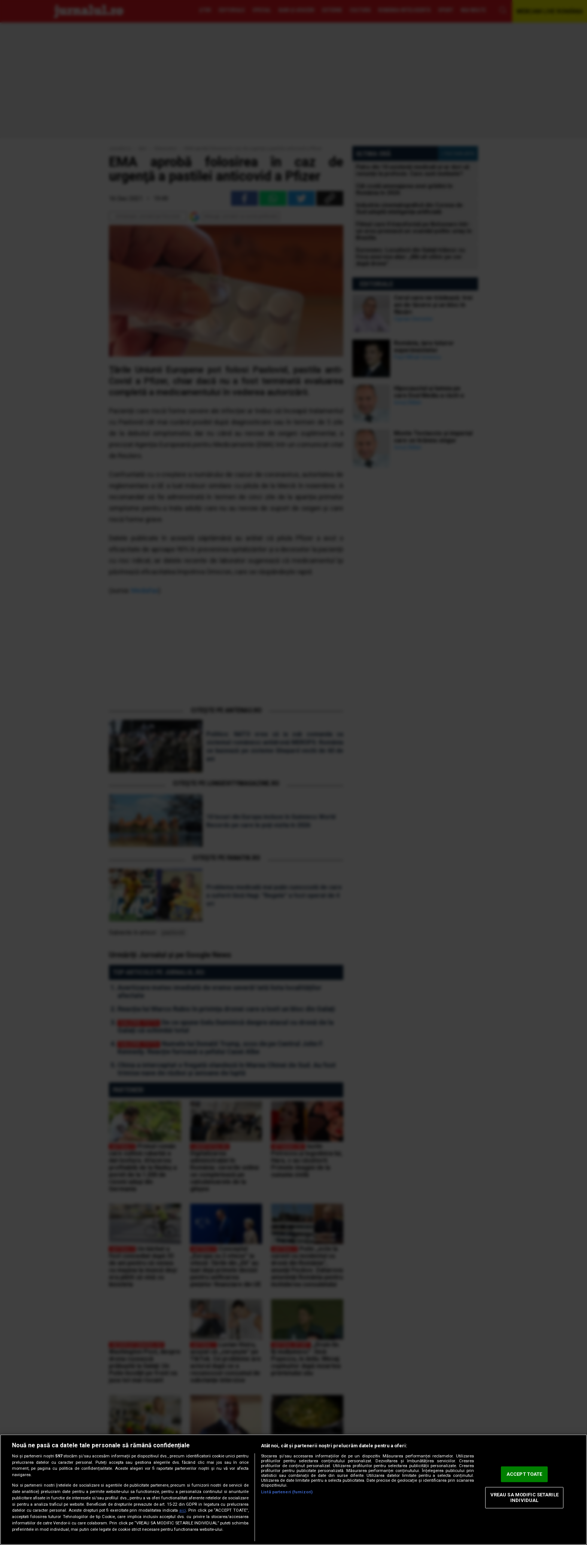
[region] (293, 1489)
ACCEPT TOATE (524, 1474)
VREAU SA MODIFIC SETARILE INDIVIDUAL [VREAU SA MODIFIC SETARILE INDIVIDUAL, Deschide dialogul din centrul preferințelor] (524, 1497)
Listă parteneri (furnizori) (287, 1492)
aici (182, 1510)
